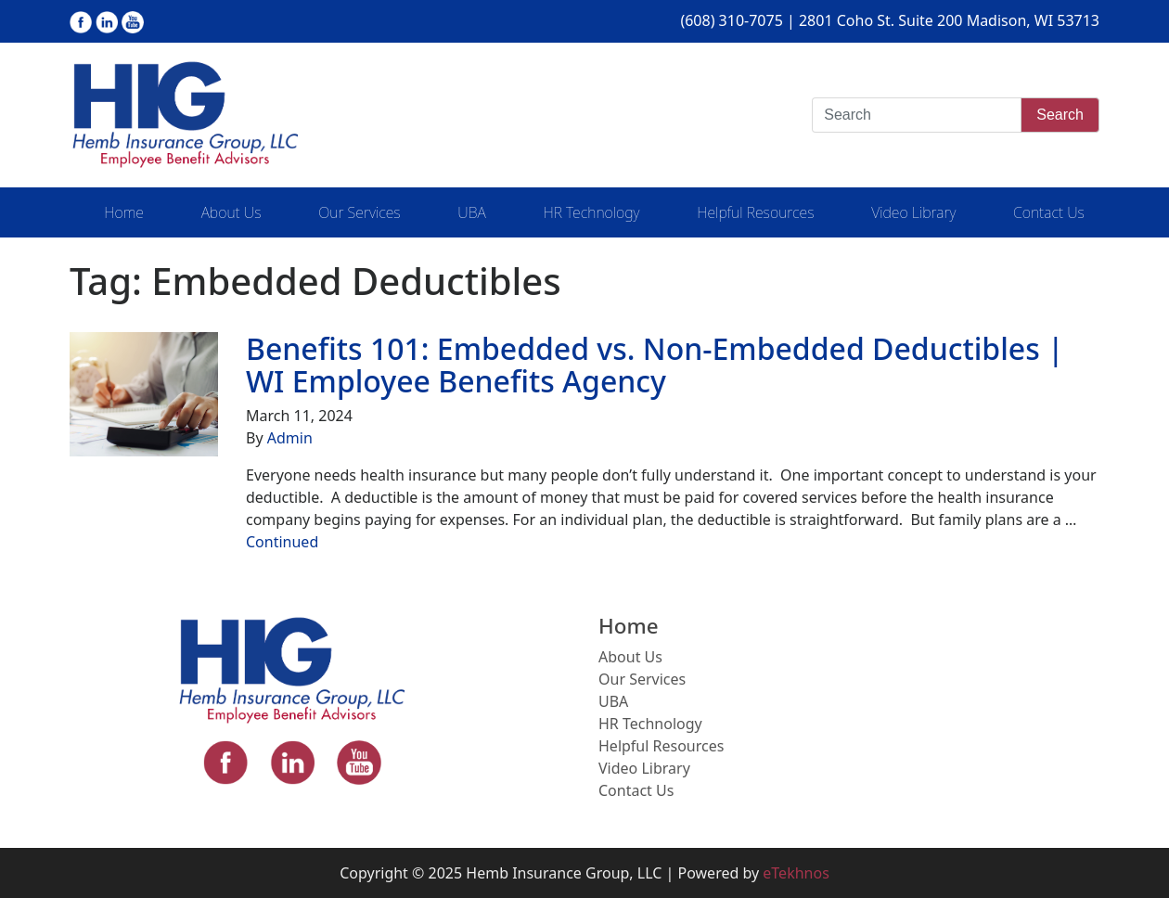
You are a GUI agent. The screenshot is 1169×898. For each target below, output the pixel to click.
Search (1060, 114)
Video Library (913, 212)
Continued (282, 542)
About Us (231, 212)
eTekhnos (796, 873)
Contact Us (1049, 212)
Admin (290, 438)
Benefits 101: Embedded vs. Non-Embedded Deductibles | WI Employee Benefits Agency (655, 364)
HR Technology (591, 212)
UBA (471, 212)
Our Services (359, 212)
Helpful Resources (755, 212)
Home (124, 212)
